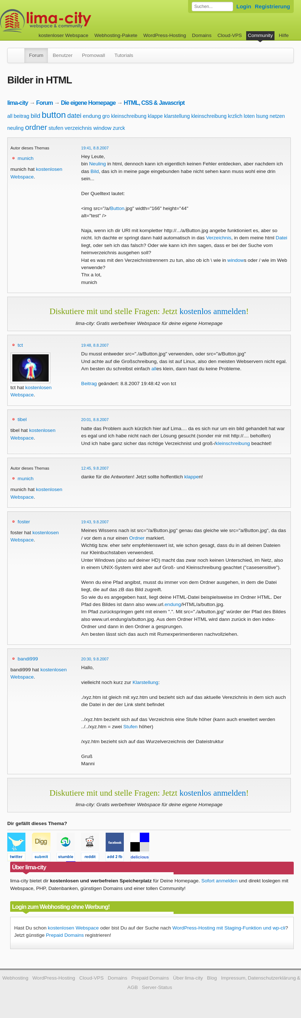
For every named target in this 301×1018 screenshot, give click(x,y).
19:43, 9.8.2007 (95, 522)
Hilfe (284, 35)
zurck (119, 128)
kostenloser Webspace (63, 35)
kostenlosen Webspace (73, 928)
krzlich (235, 116)
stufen (55, 128)
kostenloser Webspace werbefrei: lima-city (72, 21)
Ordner (137, 538)
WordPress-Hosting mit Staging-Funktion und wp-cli (228, 928)
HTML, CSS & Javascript (154, 102)
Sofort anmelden (219, 880)
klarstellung (177, 116)
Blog (212, 978)
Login (243, 6)
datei (74, 115)
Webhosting (15, 978)
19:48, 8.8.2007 (95, 345)
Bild (94, 171)
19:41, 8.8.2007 (95, 148)
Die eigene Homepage (88, 102)
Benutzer (62, 55)
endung (92, 116)
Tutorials (123, 55)
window (102, 128)
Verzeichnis (218, 237)
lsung (262, 116)
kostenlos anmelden (212, 311)
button (54, 115)
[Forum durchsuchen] (212, 6)
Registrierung (272, 6)
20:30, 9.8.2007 (95, 659)
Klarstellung (145, 682)
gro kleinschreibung (124, 116)
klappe (155, 116)
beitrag (21, 116)
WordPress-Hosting (164, 35)
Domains (202, 35)
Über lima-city (188, 978)
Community (260, 35)
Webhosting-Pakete (115, 35)
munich (26, 158)
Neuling (97, 163)
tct (20, 345)
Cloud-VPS (229, 35)
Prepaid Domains (65, 935)
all (9, 116)
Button (117, 208)
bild (35, 115)
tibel (22, 419)
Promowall (93, 55)
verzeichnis (78, 128)
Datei (281, 237)
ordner (36, 127)
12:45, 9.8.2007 (95, 468)
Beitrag (89, 383)
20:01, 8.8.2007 (95, 419)
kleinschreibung (209, 116)
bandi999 (28, 659)
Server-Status (157, 987)
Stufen (130, 726)
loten (249, 116)
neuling (15, 128)
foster (24, 521)
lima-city (17, 102)
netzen (277, 116)
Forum (36, 55)
